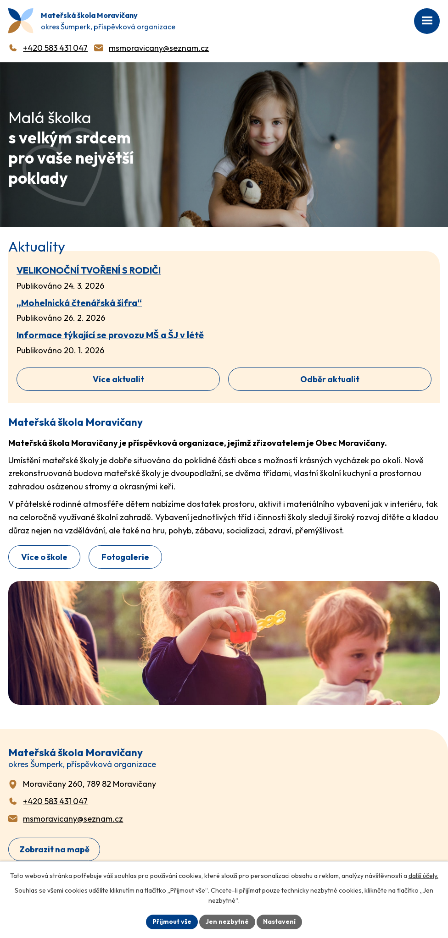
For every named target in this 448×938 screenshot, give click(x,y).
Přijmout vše (171, 921)
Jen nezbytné (227, 921)
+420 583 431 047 (55, 48)
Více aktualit (118, 379)
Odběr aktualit (329, 379)
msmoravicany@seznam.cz (159, 48)
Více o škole (44, 557)
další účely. (423, 876)
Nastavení (279, 921)
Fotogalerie (125, 557)
